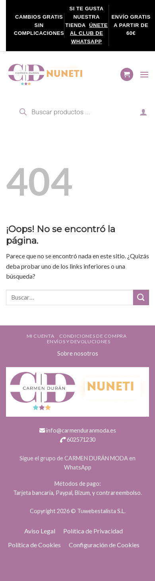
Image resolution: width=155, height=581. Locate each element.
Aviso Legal (39, 531)
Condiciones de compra (93, 336)
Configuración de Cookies (104, 544)
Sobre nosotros (77, 353)
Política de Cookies (34, 544)
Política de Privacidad (93, 531)
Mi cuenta (40, 336)
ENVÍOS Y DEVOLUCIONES (78, 341)
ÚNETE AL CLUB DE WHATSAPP (89, 33)
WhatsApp (77, 467)
